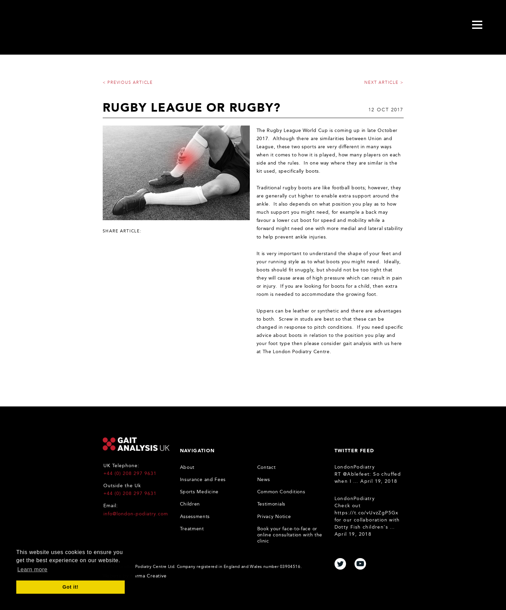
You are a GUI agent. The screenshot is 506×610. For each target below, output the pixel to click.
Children (190, 504)
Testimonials (271, 504)
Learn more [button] (32, 569)
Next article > (383, 82)
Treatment (192, 529)
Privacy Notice (274, 516)
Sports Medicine (199, 492)
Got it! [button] (70, 587)
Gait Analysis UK (136, 444)
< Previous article (128, 82)
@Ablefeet (356, 474)
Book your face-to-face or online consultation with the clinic (290, 535)
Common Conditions (281, 492)
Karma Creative (148, 576)
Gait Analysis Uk (70, 26)
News (263, 479)
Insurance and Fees (203, 479)
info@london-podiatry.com (135, 514)
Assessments (195, 516)
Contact (266, 467)
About (187, 467)
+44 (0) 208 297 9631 (130, 473)
